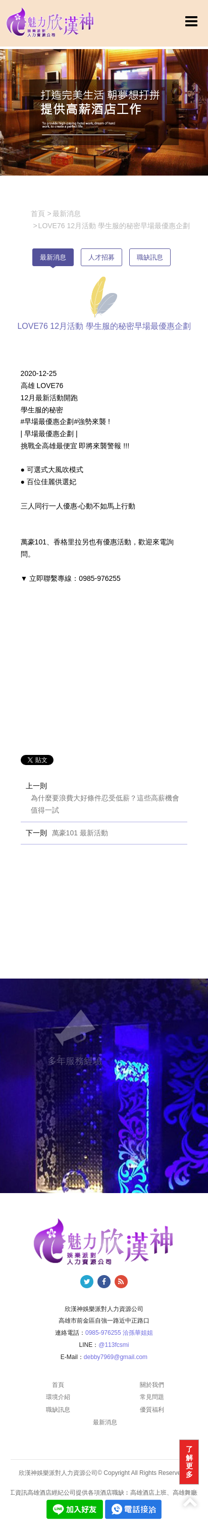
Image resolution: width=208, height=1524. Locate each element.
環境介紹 (58, 1397)
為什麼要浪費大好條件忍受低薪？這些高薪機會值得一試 (105, 804)
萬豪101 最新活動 (80, 833)
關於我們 (152, 1384)
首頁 (58, 1384)
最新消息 (53, 257)
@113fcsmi (113, 1344)
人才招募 (101, 257)
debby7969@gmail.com (115, 1357)
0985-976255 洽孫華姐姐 (119, 1332)
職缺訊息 (150, 257)
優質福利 (152, 1409)
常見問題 (152, 1397)
